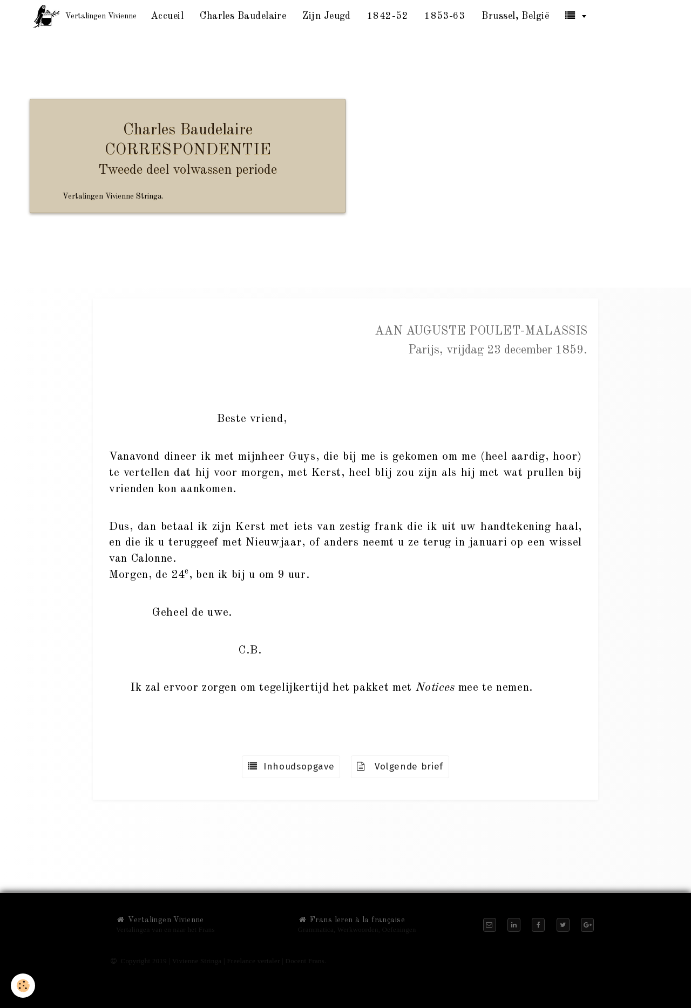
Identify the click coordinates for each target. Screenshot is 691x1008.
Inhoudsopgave (291, 766)
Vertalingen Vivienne (160, 920)
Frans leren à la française (351, 920)
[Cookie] (23, 985)
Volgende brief (400, 766)
